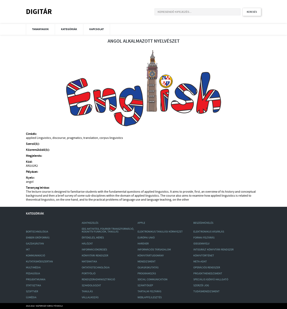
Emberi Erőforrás (37, 237)
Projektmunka (35, 279)
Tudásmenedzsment (206, 291)
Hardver (143, 243)
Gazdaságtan (35, 243)
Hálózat (87, 243)
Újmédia (31, 297)
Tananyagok (40, 29)
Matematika (89, 261)
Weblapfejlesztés (150, 297)
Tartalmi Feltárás (149, 291)
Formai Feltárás (203, 237)
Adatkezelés (90, 223)
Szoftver (32, 291)
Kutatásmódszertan (39, 261)
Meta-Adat (200, 261)
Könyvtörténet (203, 255)
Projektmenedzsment (207, 273)
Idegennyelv (201, 243)
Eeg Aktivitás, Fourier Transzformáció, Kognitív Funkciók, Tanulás (108, 230)
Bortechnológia (37, 231)
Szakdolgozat (91, 285)
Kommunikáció (35, 255)
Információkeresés (94, 249)
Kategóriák (69, 29)
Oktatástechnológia (96, 267)
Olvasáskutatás (148, 267)
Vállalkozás (90, 297)
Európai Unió (146, 237)
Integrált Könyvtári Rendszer (213, 249)
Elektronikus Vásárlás (208, 231)
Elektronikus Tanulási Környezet (160, 231)
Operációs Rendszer (206, 267)
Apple (141, 223)
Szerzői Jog (201, 285)
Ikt (28, 249)
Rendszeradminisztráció (98, 279)
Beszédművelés (203, 223)
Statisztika (33, 285)
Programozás (147, 273)
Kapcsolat (96, 29)
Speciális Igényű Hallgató (210, 279)
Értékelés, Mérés (93, 237)
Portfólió (88, 273)
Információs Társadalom (154, 249)
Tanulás (87, 291)
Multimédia (33, 267)
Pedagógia (33, 273)
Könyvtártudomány (151, 255)
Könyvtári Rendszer (95, 255)
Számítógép (145, 285)
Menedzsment (147, 261)
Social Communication (152, 279)
